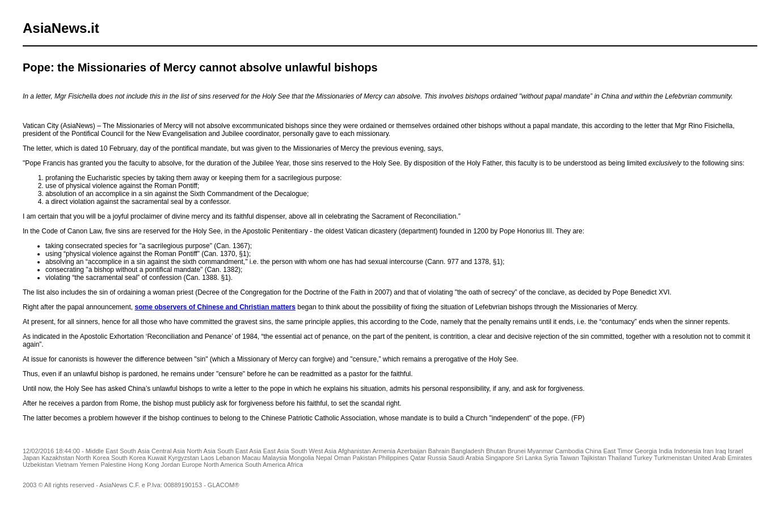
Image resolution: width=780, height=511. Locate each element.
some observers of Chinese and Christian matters (214, 307)
